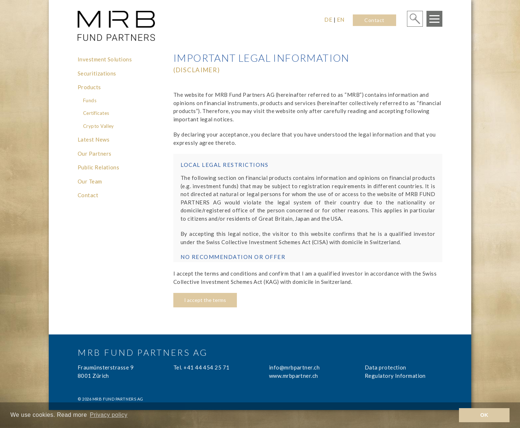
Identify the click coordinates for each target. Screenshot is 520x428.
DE (328, 19)
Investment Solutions (105, 59)
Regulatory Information (395, 375)
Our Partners (94, 153)
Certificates (96, 113)
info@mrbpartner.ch (294, 367)
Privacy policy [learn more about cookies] (108, 415)
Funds (89, 100)
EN (340, 19)
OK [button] (484, 415)
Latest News (93, 139)
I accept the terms (205, 300)
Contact (374, 20)
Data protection (385, 367)
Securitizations (97, 73)
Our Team (90, 181)
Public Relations (98, 167)
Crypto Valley (98, 126)
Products (89, 87)
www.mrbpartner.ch (293, 375)
